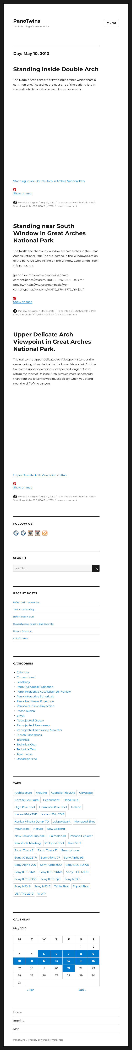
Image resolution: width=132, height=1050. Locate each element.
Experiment (51, 800)
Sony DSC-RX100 (77, 864)
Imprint (18, 1020)
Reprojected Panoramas (33, 725)
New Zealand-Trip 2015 (30, 836)
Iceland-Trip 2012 (26, 814)
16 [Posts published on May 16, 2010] (93, 961)
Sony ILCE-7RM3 (51, 872)
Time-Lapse (25, 754)
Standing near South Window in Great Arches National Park (49, 233)
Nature (38, 828)
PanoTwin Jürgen (28, 202)
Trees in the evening (23, 609)
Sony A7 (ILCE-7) (26, 857)
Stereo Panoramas (29, 735)
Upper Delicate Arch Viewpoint (34, 475)
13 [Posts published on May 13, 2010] (56, 961)
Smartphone (70, 850)
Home (17, 1012)
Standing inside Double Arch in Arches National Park (49, 181)
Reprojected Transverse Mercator (39, 730)
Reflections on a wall (23, 616)
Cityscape (86, 792)
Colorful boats (20, 638)
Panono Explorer (81, 836)
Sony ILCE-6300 (26, 879)
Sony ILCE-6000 (77, 872)
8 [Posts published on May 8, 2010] (81, 953)
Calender (23, 672)
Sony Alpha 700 (25, 864)
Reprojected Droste (30, 720)
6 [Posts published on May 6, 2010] (56, 953)
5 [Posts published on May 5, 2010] (44, 953)
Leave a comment (67, 206)
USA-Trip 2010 (46, 206)
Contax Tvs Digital (27, 800)
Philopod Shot (54, 843)
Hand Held (71, 800)
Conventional (26, 677)
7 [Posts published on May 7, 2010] (69, 953)
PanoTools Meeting (28, 843)
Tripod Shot (81, 886)
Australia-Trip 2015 (63, 792)
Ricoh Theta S (24, 850)
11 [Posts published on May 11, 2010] (32, 961)
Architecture (23, 792)
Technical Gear (27, 744)
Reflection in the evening (26, 602)
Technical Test (26, 749)
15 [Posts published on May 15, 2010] (81, 961)
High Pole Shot (25, 807)
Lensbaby (23, 682)
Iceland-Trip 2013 (52, 814)
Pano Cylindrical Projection (35, 687)
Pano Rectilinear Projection (35, 701)
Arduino (41, 792)
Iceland (76, 807)
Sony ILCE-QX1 (51, 879)
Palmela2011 (57, 836)
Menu (111, 23)
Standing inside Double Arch (56, 69)
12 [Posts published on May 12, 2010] (44, 961)
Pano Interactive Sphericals (73, 202)
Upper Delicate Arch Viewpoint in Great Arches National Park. (52, 341)
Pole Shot (74, 843)
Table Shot (61, 886)
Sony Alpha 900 (28, 206)
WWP (41, 893)
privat (21, 715)
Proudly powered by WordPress (45, 1039)
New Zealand (56, 828)
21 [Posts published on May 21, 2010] (68, 968)
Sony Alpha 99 (74, 857)
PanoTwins (26, 21)
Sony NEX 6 (23, 886)
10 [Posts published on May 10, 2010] (19, 961)
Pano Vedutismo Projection (35, 706)
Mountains (22, 828)
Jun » (82, 989)
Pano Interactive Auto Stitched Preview (44, 691)
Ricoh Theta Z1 (47, 850)
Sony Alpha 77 (50, 857)
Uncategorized (27, 759)
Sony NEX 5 (72, 879)
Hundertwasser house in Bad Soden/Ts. (33, 624)
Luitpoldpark (61, 821)
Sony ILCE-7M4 (25, 872)
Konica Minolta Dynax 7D (32, 821)
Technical (23, 739)
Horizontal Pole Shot (53, 807)
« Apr (30, 989)
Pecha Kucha (26, 711)
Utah (63, 475)
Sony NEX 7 (42, 886)
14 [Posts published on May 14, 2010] (68, 961)
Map (16, 1029)
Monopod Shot (84, 821)
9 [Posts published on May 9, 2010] (93, 953)
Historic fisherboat (22, 631)
